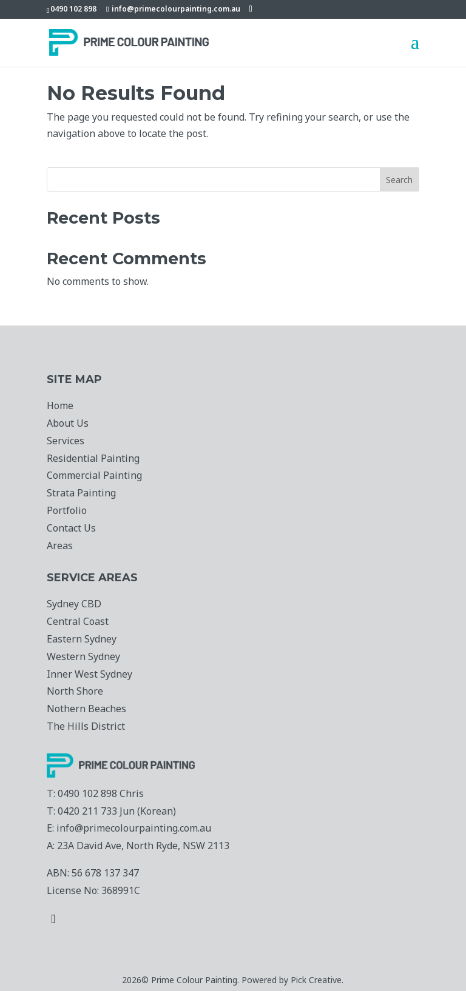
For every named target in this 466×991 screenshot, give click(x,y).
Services (65, 440)
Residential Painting (93, 458)
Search (399, 179)
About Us (68, 423)
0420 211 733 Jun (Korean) (117, 811)
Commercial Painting (94, 475)
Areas (60, 545)
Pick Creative (316, 980)
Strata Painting (81, 492)
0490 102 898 (73, 9)
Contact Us (71, 528)
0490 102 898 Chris (101, 793)
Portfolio (67, 510)
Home (60, 405)
